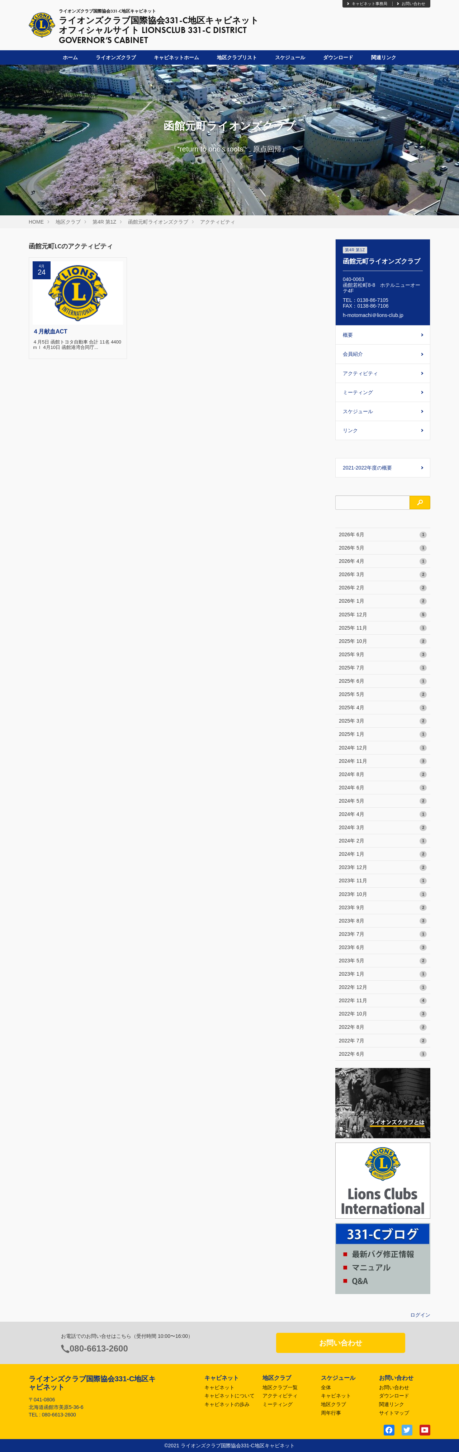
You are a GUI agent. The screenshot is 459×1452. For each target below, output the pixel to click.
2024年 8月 (383, 774)
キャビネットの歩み (227, 1404)
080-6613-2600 (99, 1348)
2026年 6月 (383, 535)
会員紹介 (353, 354)
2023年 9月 (383, 908)
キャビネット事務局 (366, 3)
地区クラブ (68, 222)
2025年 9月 (383, 655)
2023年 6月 (383, 947)
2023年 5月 (383, 961)
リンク (350, 430)
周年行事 (331, 1413)
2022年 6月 (383, 1054)
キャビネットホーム (176, 57)
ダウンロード (338, 57)
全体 (326, 1387)
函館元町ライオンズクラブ (158, 222)
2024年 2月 (383, 841)
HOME (36, 222)
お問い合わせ (410, 3)
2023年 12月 (383, 867)
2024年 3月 (383, 828)
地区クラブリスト (237, 57)
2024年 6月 (383, 788)
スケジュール (290, 57)
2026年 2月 (383, 588)
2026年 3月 (383, 574)
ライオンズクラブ (116, 57)
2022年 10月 (383, 1014)
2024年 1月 (383, 854)
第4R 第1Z (104, 222)
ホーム (70, 57)
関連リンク (383, 57)
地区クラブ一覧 (280, 1387)
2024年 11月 (383, 761)
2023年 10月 (383, 894)
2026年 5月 (383, 548)
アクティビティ (217, 222)
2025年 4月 (383, 708)
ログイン (420, 1315)
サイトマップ (394, 1413)
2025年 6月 (383, 681)
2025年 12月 (383, 615)
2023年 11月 (383, 881)
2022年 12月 (383, 987)
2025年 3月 (383, 721)
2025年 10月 (383, 641)
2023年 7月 (383, 934)
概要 (348, 335)
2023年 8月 (383, 921)
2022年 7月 (383, 1041)
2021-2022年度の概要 (367, 468)
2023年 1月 (383, 974)
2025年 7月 (383, 668)
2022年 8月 (383, 1027)
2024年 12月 (383, 748)
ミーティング (358, 392)
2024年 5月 (383, 801)
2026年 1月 (383, 601)
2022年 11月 (383, 1001)
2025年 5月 (383, 694)
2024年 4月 (383, 814)
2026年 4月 (383, 561)
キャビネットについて (229, 1396)
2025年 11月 (383, 628)
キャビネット (219, 1387)
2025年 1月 (383, 734)
